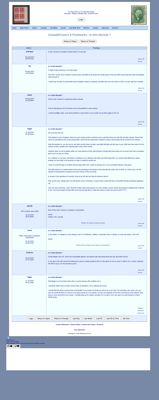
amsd (30, 230)
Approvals (105, 28)
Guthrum (29, 252)
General (115, 28)
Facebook (100, 324)
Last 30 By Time (74, 28)
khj (29, 66)
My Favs (86, 28)
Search (34, 28)
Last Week (53, 28)
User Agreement (79, 330)
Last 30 (63, 28)
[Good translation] (9, 346)
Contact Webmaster (62, 324)
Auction (95, 28)
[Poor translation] (16, 346)
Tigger (29, 129)
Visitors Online (75, 324)
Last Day (44, 28)
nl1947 (29, 95)
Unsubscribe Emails (88, 324)
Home (14, 28)
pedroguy (29, 51)
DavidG (29, 206)
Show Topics (24, 28)
